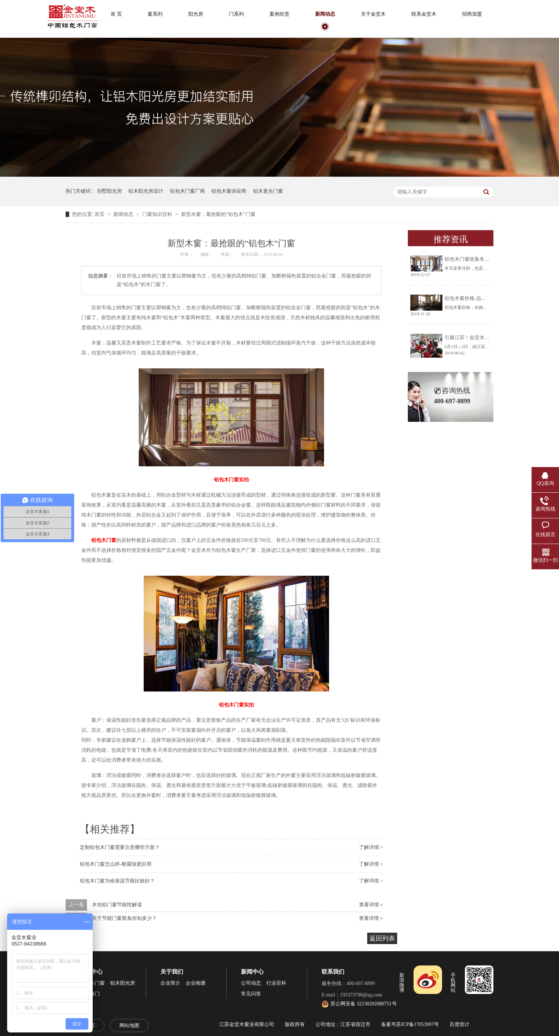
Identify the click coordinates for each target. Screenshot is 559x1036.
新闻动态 (325, 14)
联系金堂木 (423, 14)
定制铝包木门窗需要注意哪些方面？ (120, 847)
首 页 (116, 14)
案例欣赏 (279, 14)
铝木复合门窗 (268, 191)
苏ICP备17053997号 (417, 1024)
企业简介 (170, 983)
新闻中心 (252, 972)
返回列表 (382, 938)
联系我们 (333, 972)
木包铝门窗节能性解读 (117, 904)
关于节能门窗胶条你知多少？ (124, 918)
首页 (100, 214)
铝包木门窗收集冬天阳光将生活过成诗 (487, 259)
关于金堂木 (373, 14)
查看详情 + (371, 904)
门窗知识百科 (158, 214)
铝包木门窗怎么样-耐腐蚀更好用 (116, 864)
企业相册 (196, 983)
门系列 (236, 14)
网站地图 (129, 1025)
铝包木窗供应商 (228, 191)
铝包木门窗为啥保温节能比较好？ (117, 881)
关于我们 (171, 972)
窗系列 (155, 14)
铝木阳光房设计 (145, 191)
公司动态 (251, 983)
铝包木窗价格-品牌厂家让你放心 (480, 298)
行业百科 (276, 983)
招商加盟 (472, 14)
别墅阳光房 (109, 191)
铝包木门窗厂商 (187, 191)
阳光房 (195, 14)
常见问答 (251, 993)
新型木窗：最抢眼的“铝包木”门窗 (218, 214)
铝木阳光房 (122, 983)
